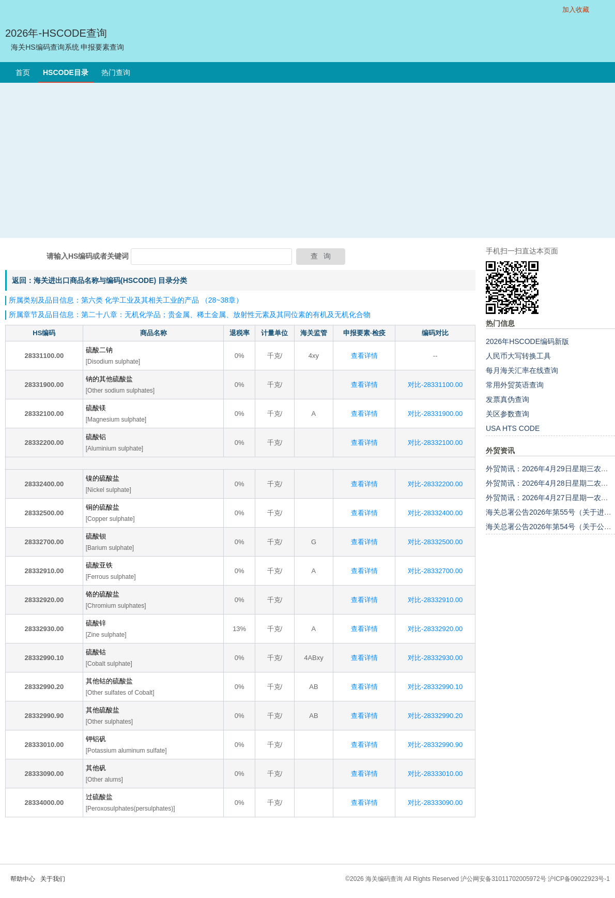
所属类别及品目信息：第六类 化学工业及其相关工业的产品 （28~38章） (126, 300)
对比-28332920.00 (435, 629)
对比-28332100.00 (435, 442)
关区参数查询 (507, 414)
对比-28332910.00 (435, 600)
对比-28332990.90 (435, 745)
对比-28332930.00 (435, 658)
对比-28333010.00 (435, 773)
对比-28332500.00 (435, 542)
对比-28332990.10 (435, 687)
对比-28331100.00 (435, 384)
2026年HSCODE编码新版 (527, 341)
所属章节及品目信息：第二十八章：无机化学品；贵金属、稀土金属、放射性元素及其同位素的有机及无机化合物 (190, 314)
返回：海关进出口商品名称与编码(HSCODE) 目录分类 (99, 280)
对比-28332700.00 (435, 571)
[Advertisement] (307, 160)
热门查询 (115, 72)
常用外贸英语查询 (515, 385)
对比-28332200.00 (435, 484)
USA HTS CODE (513, 428)
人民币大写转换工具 (518, 356)
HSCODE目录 (65, 72)
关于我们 (52, 878)
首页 (23, 72)
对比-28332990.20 (435, 716)
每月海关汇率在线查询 (522, 370)
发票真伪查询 (507, 399)
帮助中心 (22, 878)
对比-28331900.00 (435, 413)
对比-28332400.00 (435, 513)
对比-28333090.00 (435, 802)
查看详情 (364, 356)
